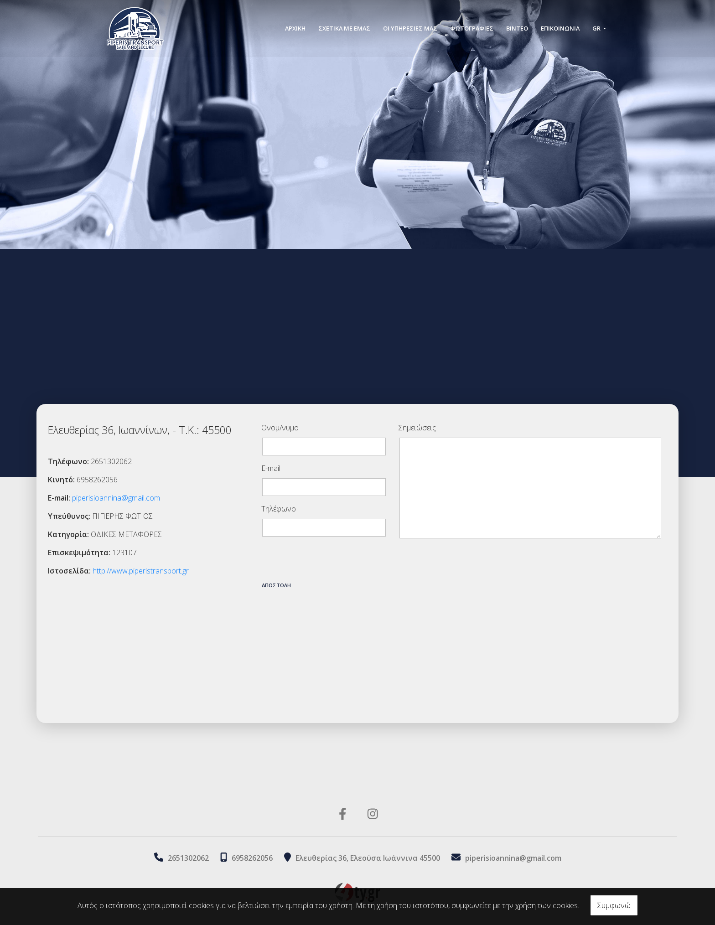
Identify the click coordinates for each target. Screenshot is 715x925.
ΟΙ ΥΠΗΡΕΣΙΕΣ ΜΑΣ (410, 28)
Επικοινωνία (560, 28)
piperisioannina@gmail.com (116, 498)
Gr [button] (597, 28)
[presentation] (330, 561)
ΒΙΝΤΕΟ (517, 28)
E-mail (270, 468)
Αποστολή (276, 585)
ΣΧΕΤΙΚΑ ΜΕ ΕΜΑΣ (344, 28)
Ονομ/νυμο (280, 428)
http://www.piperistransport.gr (141, 571)
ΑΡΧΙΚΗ (295, 28)
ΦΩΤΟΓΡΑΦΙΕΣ (471, 28)
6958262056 (252, 858)
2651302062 (188, 858)
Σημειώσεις (417, 428)
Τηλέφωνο (278, 509)
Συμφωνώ (614, 905)
